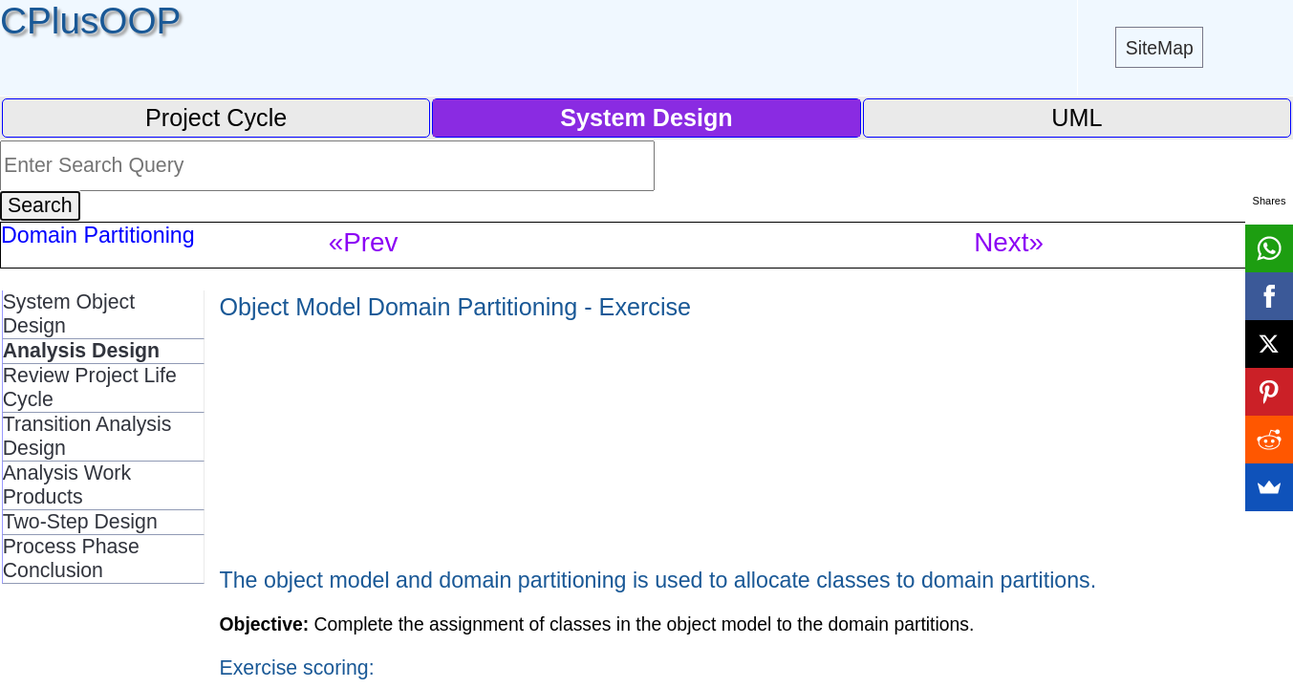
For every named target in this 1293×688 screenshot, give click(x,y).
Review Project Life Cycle (90, 387)
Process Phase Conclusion (71, 558)
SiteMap (1160, 47)
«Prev (364, 242)
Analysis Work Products (67, 485)
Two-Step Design (80, 521)
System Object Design (69, 313)
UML (1076, 117)
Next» (1009, 242)
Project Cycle (216, 117)
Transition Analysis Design (87, 436)
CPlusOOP (90, 20)
